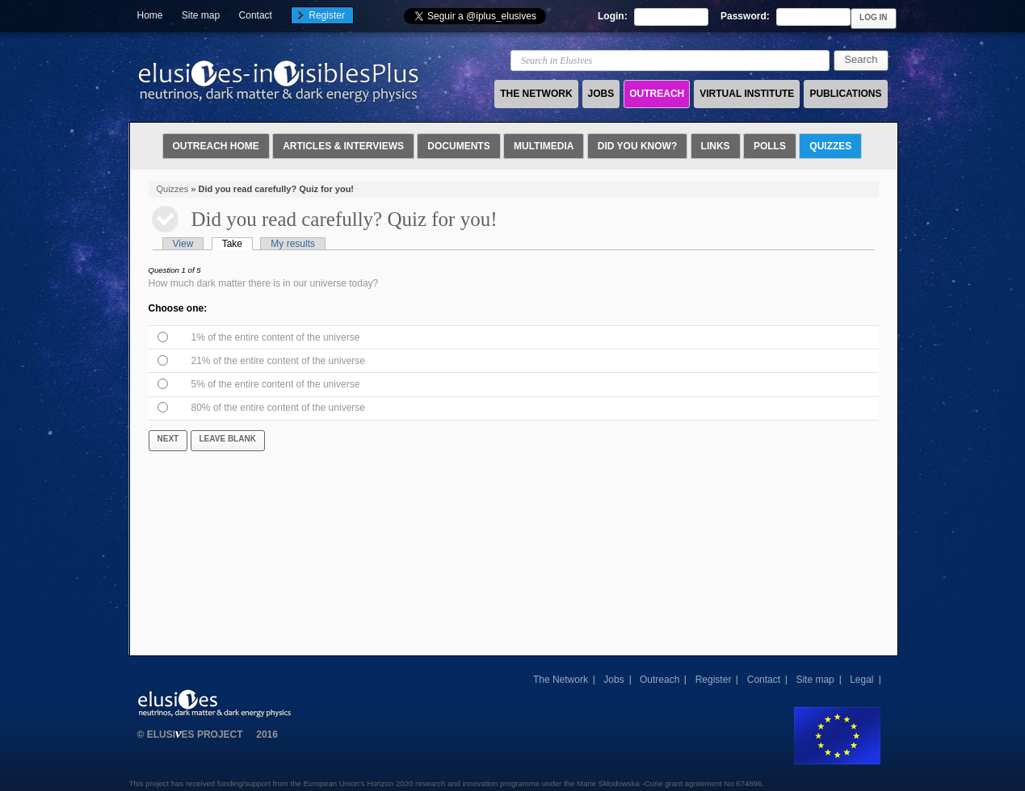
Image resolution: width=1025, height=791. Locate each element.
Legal (861, 679)
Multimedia (543, 146)
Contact (255, 15)
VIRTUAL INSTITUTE (746, 93)
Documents (458, 146)
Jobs (613, 679)
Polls (770, 146)
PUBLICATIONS (845, 93)
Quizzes (830, 146)
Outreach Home (216, 146)
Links (715, 146)
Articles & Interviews (343, 146)
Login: (614, 16)
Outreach (659, 679)
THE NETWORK (536, 93)
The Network (560, 679)
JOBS (601, 93)
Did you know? (637, 146)
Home (150, 15)
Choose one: (178, 308)
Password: (746, 16)
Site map (201, 15)
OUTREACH (656, 93)
